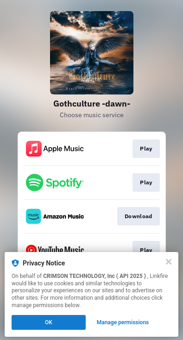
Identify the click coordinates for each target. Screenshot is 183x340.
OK (48, 322)
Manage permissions (123, 322)
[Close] (168, 261)
